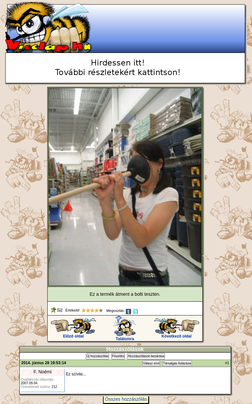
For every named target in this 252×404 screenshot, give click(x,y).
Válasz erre (151, 363)
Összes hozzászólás (126, 399)
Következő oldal (176, 334)
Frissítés (118, 356)
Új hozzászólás (97, 356)
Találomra (125, 337)
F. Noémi (43, 371)
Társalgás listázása (177, 363)
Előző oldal (73, 334)
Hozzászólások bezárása (146, 356)
